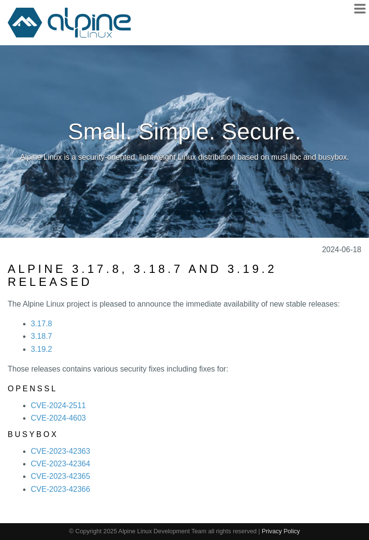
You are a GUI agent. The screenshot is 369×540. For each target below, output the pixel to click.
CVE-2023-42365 (60, 476)
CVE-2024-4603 (58, 418)
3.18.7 (41, 336)
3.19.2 (41, 349)
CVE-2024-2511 (58, 405)
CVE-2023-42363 (60, 451)
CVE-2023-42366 (60, 489)
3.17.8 (41, 324)
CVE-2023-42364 (60, 464)
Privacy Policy (281, 531)
